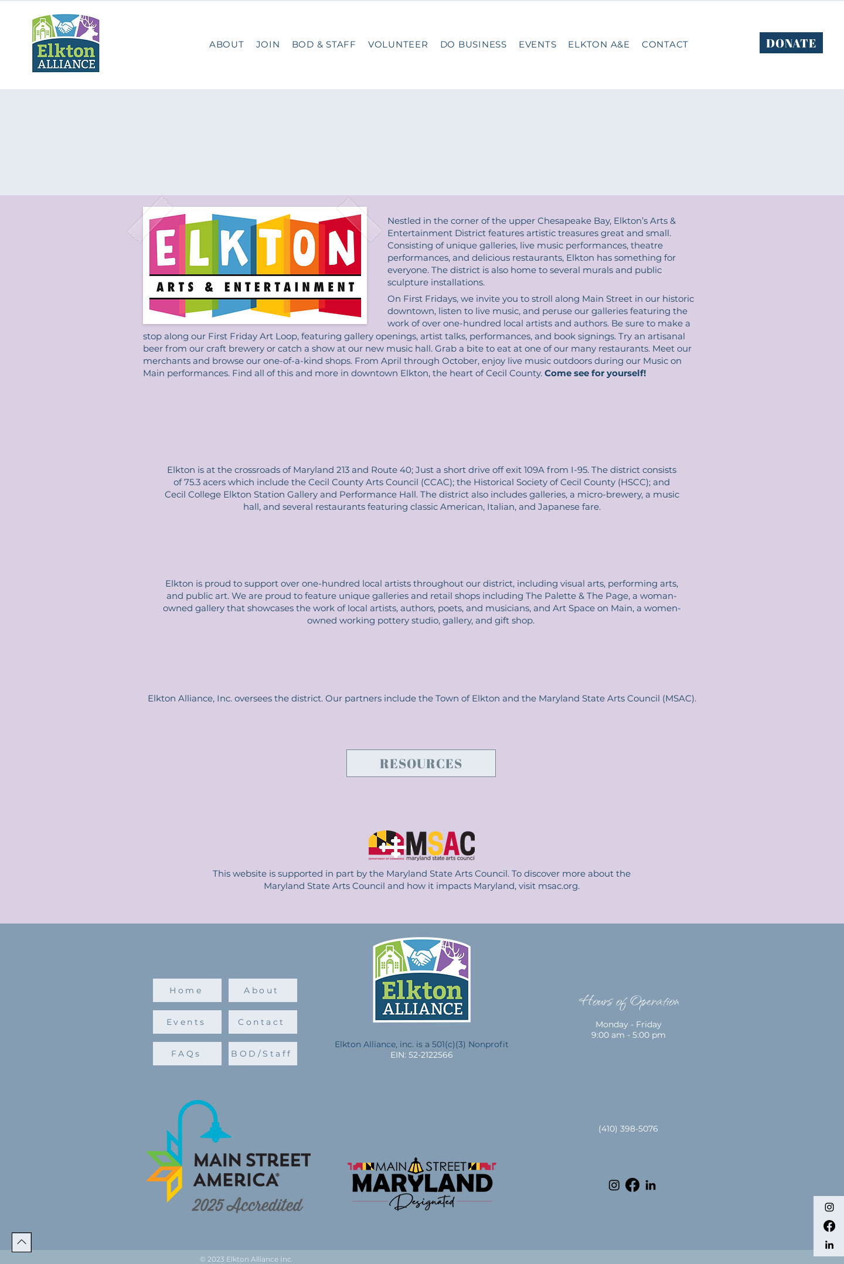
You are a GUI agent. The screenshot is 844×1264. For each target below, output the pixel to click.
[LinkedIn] (829, 1245)
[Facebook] (829, 1226)
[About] (263, 990)
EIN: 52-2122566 (421, 1055)
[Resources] (421, 763)
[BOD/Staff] (263, 1053)
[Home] (187, 990)
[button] (473, 44)
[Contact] (263, 1022)
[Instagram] (829, 1207)
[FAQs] (187, 1053)
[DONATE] (791, 42)
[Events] (187, 1022)
